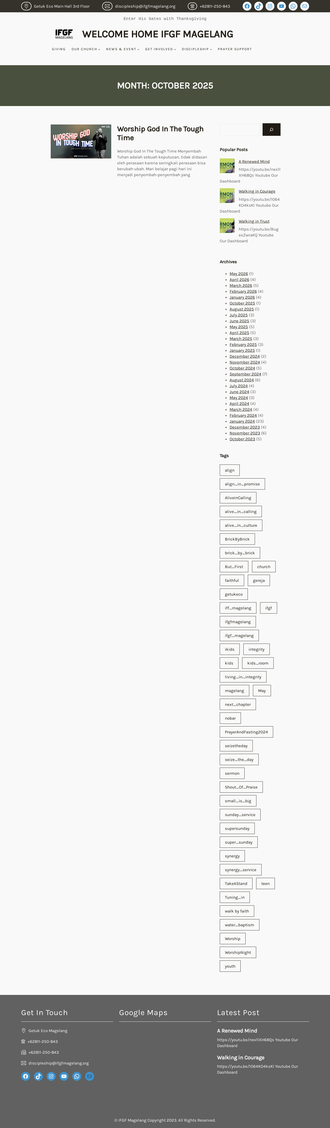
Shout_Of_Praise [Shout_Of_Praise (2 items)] (241, 787)
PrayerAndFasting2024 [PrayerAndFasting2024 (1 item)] (246, 731)
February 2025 (243, 344)
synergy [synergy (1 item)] (232, 855)
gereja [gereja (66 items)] (259, 580)
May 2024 (239, 397)
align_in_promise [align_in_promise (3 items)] (242, 483)
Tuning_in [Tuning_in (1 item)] (235, 897)
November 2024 (245, 362)
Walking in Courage (257, 191)
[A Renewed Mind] (227, 165)
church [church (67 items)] (263, 566)
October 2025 (242, 303)
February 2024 (243, 415)
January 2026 (242, 297)
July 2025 (239, 314)
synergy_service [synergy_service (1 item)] (240, 869)
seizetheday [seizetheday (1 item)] (236, 745)
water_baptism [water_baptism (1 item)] (239, 924)
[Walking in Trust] (227, 225)
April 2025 (239, 332)
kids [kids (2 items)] (229, 663)
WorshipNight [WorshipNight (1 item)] (238, 952)
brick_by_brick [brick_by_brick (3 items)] (240, 552)
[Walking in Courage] (227, 195)
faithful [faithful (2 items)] (232, 580)
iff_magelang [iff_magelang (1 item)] (238, 607)
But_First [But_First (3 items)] (234, 566)
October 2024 (242, 368)
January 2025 (242, 350)
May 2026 (239, 273)
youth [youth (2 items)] (230, 966)
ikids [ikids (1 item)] (230, 649)
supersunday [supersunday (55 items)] (237, 828)
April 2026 (239, 279)
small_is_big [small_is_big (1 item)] (238, 800)
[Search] (272, 129)
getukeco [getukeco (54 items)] (234, 594)
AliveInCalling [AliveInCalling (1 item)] (238, 497)
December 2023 (245, 427)
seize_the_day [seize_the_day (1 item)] (239, 759)
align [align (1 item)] (230, 470)
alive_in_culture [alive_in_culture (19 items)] (241, 525)
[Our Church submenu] (99, 49)
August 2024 (242, 379)
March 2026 (241, 285)
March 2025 (241, 338)
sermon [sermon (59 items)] (232, 773)
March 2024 (241, 409)
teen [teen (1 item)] (265, 883)
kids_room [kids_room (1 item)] (257, 663)
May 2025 (239, 326)
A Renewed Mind (254, 161)
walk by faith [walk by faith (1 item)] (237, 911)
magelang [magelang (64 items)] (234, 690)
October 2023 (242, 438)
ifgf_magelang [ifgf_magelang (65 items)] (239, 635)
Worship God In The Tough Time (160, 133)
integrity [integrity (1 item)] (257, 649)
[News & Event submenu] (138, 49)
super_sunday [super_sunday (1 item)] (238, 842)
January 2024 (242, 421)
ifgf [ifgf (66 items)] (268, 607)
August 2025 (242, 309)
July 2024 (239, 385)
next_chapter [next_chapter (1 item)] (238, 704)
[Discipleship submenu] (211, 49)
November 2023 (245, 433)
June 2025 (239, 320)
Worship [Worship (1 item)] (232, 938)
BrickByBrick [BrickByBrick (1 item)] (237, 539)
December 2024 (245, 356)
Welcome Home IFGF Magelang (157, 34)
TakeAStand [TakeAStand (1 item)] (236, 883)
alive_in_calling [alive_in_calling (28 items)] (241, 511)
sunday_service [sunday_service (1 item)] (240, 814)
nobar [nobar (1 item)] (230, 718)
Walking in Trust (254, 221)
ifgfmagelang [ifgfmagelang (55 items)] (238, 621)
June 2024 (239, 391)
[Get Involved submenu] (175, 49)
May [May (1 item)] (262, 690)
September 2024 (245, 373)
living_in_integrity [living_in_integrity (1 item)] (243, 676)
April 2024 (239, 403)
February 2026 (243, 291)
